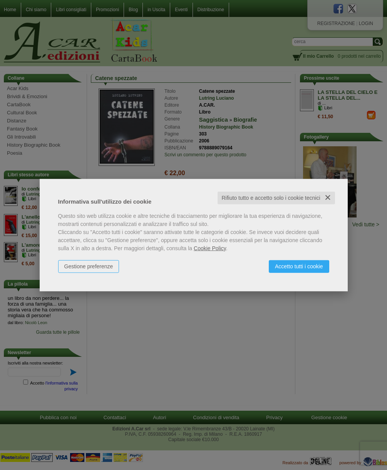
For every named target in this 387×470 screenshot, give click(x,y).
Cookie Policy (210, 248)
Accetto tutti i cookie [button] (299, 266)
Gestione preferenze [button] (88, 266)
